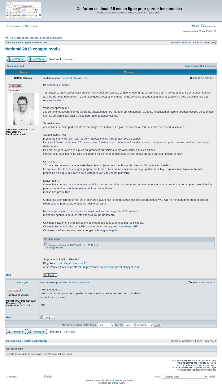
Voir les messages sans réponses (22, 38)
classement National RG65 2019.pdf (66, 245)
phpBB (100, 380)
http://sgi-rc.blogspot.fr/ (72, 263)
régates (27, 42)
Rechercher (208, 26)
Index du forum (13, 42)
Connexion (13, 26)
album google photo (107, 230)
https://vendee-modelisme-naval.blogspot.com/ (111, 267)
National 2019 (40, 42)
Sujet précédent (193, 66)
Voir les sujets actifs (52, 38)
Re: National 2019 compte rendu (74, 282)
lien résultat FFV (129, 226)
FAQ (195, 26)
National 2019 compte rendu (32, 49)
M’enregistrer (30, 26)
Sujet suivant (209, 66)
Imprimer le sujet (15, 66)
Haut (8, 275)
